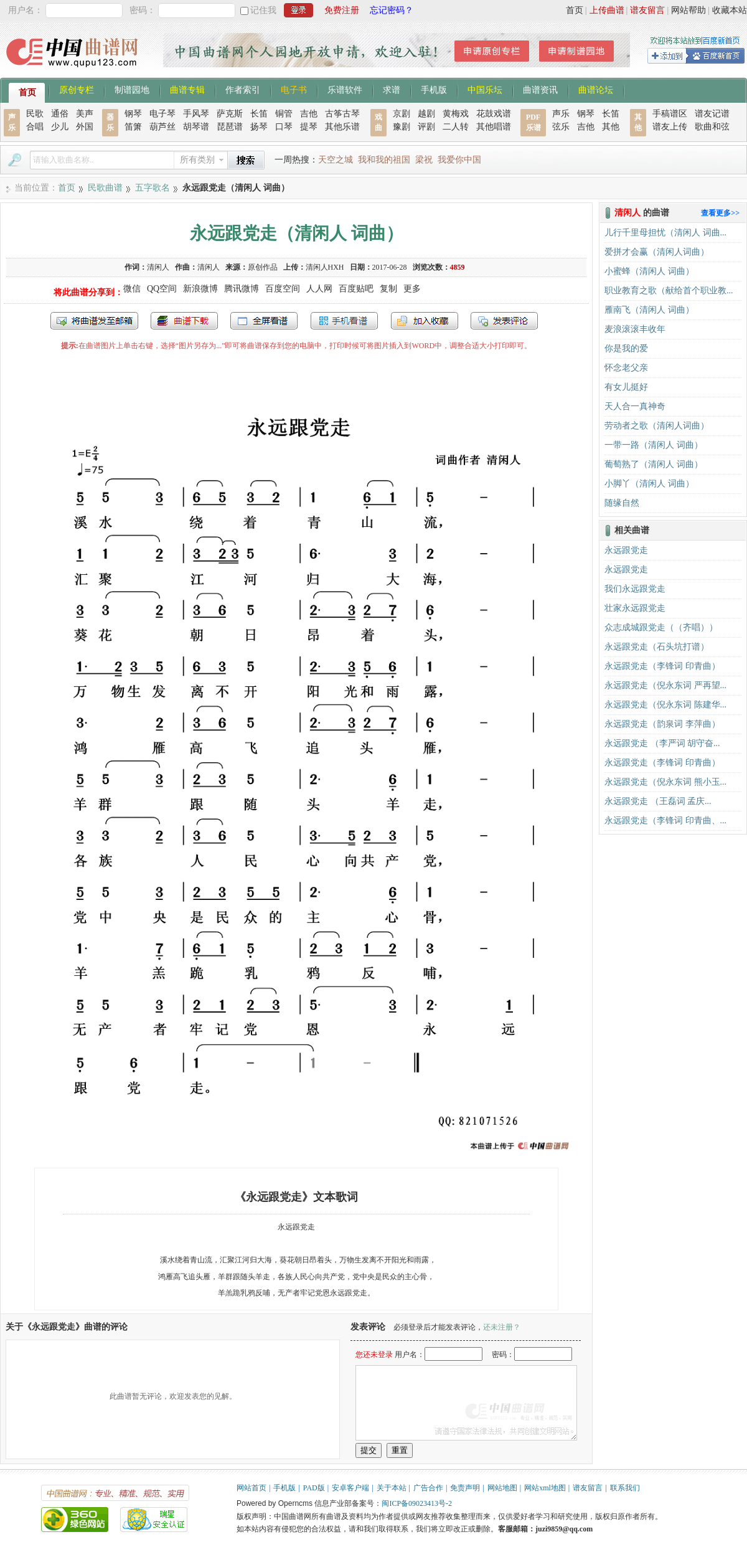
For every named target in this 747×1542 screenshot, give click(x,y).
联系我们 (625, 1487)
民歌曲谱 (105, 187)
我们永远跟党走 (634, 589)
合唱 (35, 126)
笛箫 (133, 126)
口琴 (284, 126)
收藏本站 (729, 10)
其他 (610, 126)
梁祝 (424, 159)
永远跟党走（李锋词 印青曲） (662, 666)
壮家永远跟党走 (634, 608)
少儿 (59, 126)
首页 (574, 10)
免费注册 (341, 10)
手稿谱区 (669, 113)
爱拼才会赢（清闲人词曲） (656, 252)
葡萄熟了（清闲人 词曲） (653, 464)
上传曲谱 (607, 10)
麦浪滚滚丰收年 (634, 329)
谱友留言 (647, 10)
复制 (388, 288)
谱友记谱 (712, 113)
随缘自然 (621, 503)
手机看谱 (344, 320)
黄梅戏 (456, 113)
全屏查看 (264, 320)
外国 (84, 126)
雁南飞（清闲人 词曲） (649, 310)
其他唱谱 (493, 126)
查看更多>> (720, 213)
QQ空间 (162, 288)
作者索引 (242, 89)
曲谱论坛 (595, 89)
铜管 (284, 113)
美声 (84, 113)
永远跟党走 (626, 550)
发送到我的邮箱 (94, 320)
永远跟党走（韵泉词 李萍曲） (662, 724)
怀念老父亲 (626, 367)
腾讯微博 (241, 288)
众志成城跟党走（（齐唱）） (661, 627)
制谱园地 (132, 89)
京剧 (401, 113)
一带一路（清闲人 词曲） (653, 445)
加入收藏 (424, 320)
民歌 (35, 113)
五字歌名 (152, 187)
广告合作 (428, 1487)
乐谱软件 (344, 89)
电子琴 (162, 113)
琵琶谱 (230, 126)
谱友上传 (669, 126)
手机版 (434, 89)
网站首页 (251, 1487)
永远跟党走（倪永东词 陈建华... (665, 704)
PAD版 (314, 1487)
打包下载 (184, 320)
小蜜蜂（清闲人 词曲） (649, 271)
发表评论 (504, 320)
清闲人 (158, 267)
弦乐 (561, 126)
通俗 (59, 113)
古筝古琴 (342, 113)
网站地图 (502, 1487)
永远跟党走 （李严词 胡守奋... (662, 743)
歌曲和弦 (712, 126)
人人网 (319, 288)
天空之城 (335, 159)
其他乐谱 (342, 126)
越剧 (426, 113)
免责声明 (465, 1487)
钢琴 (133, 113)
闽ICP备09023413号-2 (417, 1503)
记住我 (263, 10)
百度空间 (282, 288)
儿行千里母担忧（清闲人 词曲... (665, 232)
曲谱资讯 (540, 89)
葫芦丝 (162, 126)
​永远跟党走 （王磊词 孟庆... (658, 801)
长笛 (259, 113)
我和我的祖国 (384, 159)
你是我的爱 (626, 348)
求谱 (391, 89)
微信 (132, 288)
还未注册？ (501, 1327)
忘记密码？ (391, 10)
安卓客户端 (350, 1487)
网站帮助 (688, 10)
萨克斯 (230, 113)
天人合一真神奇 (634, 406)
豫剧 (401, 126)
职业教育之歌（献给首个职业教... (668, 290)
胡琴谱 (196, 126)
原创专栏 (76, 89)
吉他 (308, 113)
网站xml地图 (545, 1487)
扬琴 (259, 126)
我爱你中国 (459, 159)
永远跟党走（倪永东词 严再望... (665, 685)
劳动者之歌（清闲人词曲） (656, 425)
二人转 (456, 126)
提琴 (308, 126)
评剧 (426, 126)
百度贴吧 (356, 288)
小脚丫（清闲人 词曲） (649, 483)
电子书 (294, 89)
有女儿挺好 (626, 387)
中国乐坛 (484, 89)
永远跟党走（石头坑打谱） (656, 646)
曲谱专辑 (187, 89)
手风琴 (196, 113)
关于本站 (391, 1487)
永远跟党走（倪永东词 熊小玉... (665, 782)
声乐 (561, 113)
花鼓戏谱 (493, 113)
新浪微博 (200, 288)
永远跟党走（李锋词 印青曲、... (665, 820)
